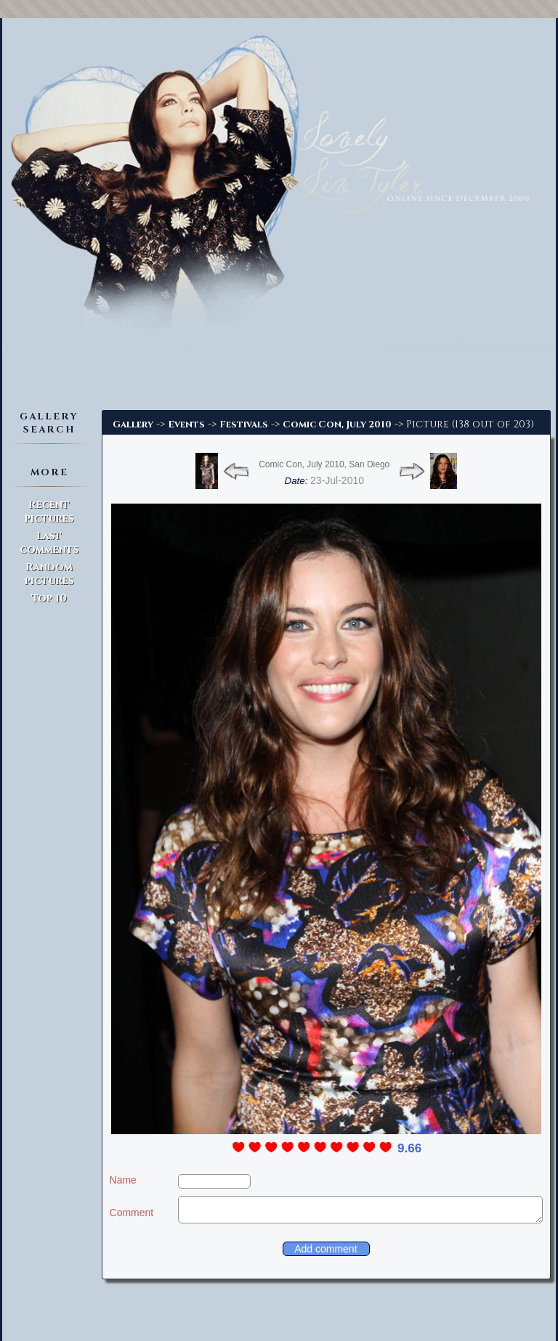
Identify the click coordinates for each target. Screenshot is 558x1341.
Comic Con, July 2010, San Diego (324, 464)
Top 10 (49, 598)
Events (186, 424)
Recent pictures (49, 511)
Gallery (133, 424)
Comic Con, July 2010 (337, 424)
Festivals (243, 424)
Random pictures (49, 574)
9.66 (409, 1148)
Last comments (49, 543)
